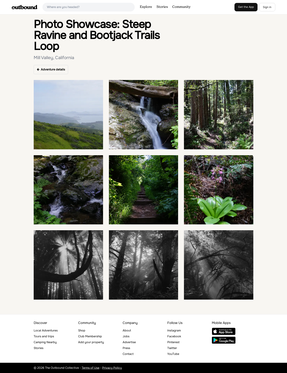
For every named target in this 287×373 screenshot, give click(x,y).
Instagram (174, 330)
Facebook (174, 336)
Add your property (91, 342)
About (127, 330)
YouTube (173, 354)
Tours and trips (44, 336)
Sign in (267, 7)
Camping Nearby (45, 342)
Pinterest (173, 342)
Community (181, 7)
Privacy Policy (112, 368)
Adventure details (51, 69)
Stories (162, 7)
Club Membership (90, 336)
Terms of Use (90, 368)
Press (126, 348)
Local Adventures (46, 330)
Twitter (172, 348)
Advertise (129, 342)
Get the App (246, 7)
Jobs (126, 336)
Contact (128, 354)
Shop (81, 330)
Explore (146, 7)
